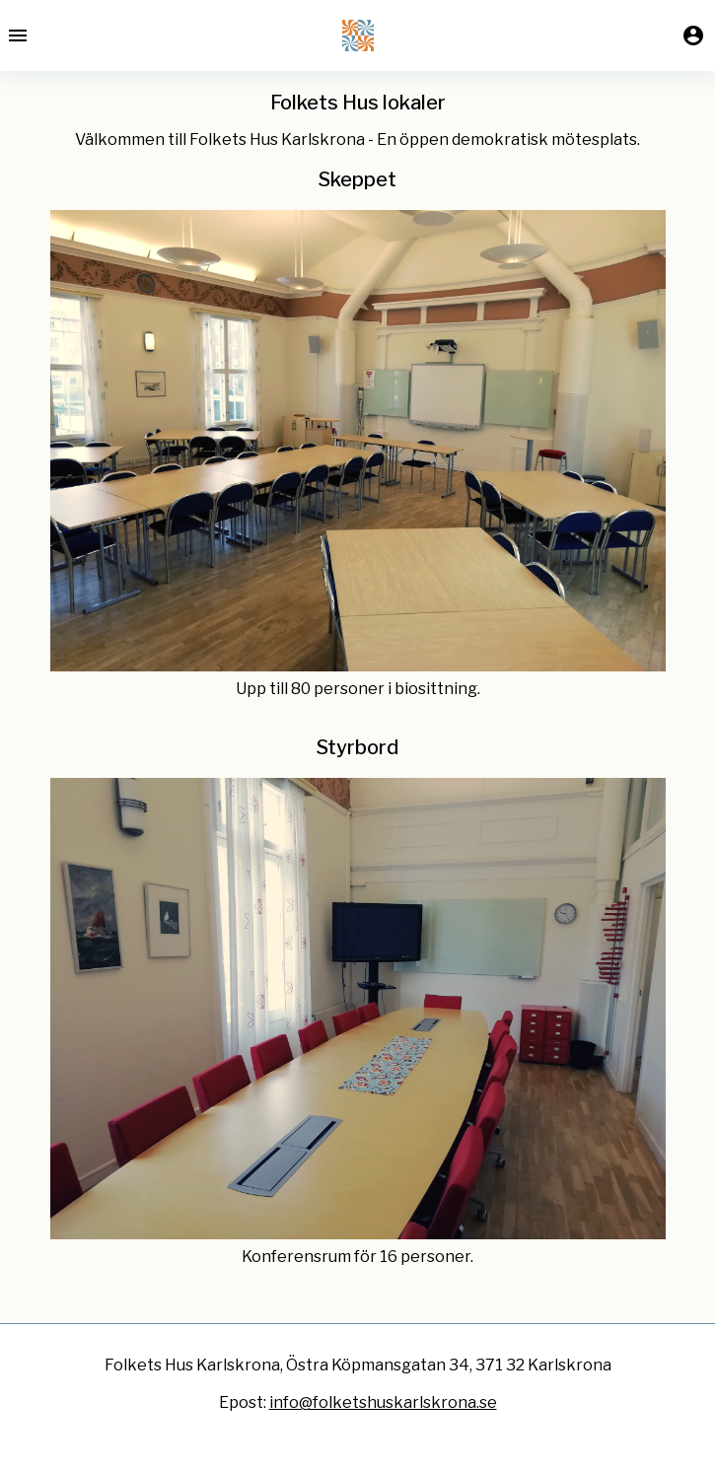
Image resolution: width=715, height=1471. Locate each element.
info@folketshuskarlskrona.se (383, 1402)
